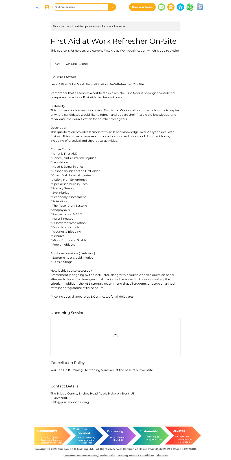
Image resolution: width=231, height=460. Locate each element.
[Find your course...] (77, 7)
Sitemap (162, 455)
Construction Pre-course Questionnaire (89, 455)
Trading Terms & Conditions (135, 455)
